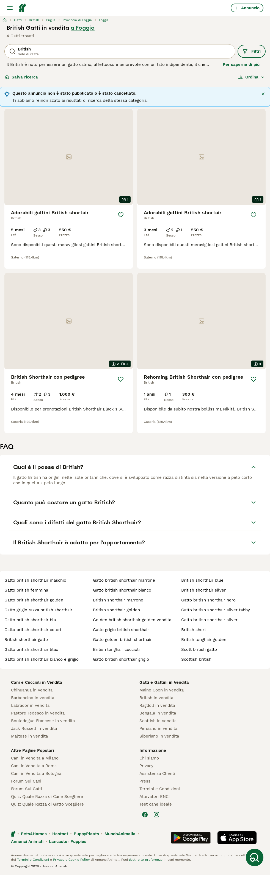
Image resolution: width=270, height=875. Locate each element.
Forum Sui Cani (26, 781)
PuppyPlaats (86, 833)
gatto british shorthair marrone (124, 580)
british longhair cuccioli (116, 649)
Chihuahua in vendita (32, 690)
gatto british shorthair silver (209, 619)
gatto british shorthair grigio (121, 659)
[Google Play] (191, 837)
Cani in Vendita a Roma (34, 765)
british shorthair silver (203, 590)
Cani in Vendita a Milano (35, 758)
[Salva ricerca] (254, 857)
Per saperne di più (241, 64)
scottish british (196, 659)
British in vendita (156, 697)
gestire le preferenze (145, 860)
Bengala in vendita (157, 713)
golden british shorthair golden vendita (132, 619)
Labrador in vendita (30, 705)
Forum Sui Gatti (26, 788)
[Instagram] (156, 814)
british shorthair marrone (118, 600)
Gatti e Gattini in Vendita (164, 682)
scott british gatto (199, 649)
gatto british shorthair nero (208, 600)
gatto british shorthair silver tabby (215, 609)
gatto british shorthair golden (33, 600)
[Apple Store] (237, 837)
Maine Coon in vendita (161, 690)
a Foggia (83, 27)
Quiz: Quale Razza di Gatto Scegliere (47, 804)
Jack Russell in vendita (34, 728)
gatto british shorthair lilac (31, 649)
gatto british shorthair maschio (35, 580)
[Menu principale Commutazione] (9, 7)
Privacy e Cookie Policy (71, 860)
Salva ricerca (21, 77)
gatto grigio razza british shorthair (38, 609)
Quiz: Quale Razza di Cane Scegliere (47, 796)
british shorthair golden (116, 609)
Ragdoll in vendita (157, 705)
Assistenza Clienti (157, 773)
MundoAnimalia (120, 833)
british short (193, 629)
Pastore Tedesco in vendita (38, 713)
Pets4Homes (34, 833)
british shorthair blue (202, 580)
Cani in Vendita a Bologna (36, 773)
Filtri (252, 51)
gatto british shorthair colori (32, 629)
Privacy (146, 765)
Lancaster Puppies (67, 841)
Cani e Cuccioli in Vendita (36, 682)
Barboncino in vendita (32, 697)
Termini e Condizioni (159, 788)
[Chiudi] (263, 93)
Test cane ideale (155, 804)
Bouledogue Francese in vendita (43, 720)
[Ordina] (251, 77)
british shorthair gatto (26, 639)
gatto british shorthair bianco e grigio (41, 659)
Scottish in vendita (158, 720)
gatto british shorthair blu (30, 619)
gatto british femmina (26, 590)
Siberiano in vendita (159, 736)
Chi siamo (149, 758)
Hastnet (60, 833)
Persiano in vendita (158, 728)
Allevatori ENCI (154, 796)
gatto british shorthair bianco (122, 590)
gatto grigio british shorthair (121, 629)
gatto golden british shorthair (122, 639)
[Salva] (120, 214)
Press (144, 781)
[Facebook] (144, 814)
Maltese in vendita (29, 736)
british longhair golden (203, 639)
